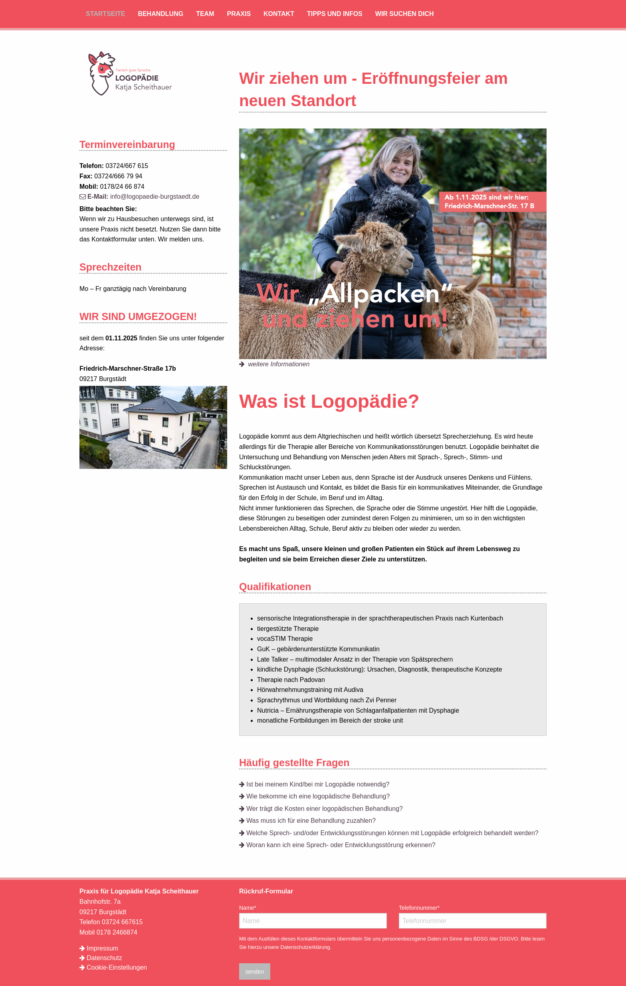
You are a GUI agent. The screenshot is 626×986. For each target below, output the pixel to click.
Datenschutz (100, 957)
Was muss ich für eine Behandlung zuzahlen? (307, 820)
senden (254, 971)
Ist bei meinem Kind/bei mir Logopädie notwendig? (314, 784)
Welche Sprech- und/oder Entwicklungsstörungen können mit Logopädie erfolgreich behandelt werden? (389, 833)
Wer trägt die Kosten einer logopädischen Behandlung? (321, 808)
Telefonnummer (419, 907)
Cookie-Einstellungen (117, 967)
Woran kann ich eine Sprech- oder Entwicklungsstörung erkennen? (337, 845)
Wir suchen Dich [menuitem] (404, 13)
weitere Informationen (274, 364)
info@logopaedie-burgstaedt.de (139, 196)
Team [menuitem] (205, 13)
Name (251, 907)
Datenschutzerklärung (305, 947)
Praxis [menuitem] (239, 13)
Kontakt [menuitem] (278, 13)
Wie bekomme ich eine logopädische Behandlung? (314, 796)
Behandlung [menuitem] (160, 13)
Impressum (98, 948)
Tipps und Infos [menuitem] (335, 13)
